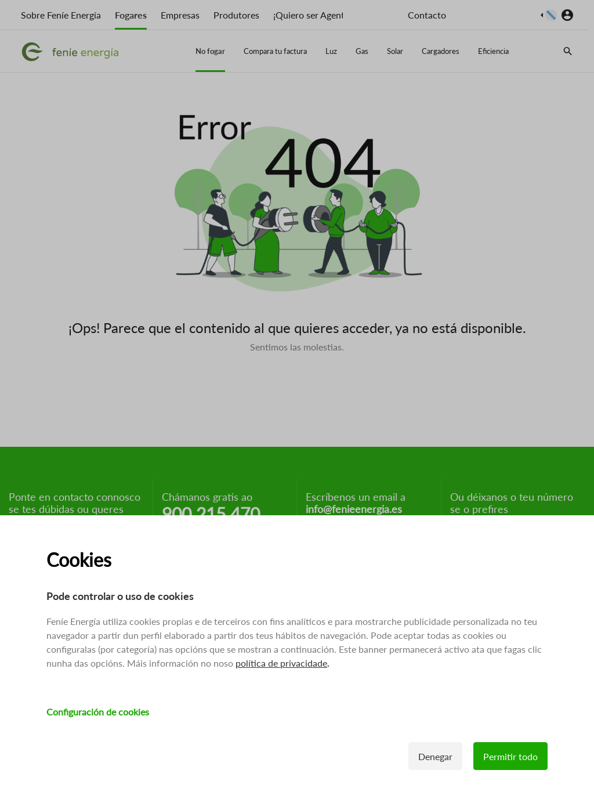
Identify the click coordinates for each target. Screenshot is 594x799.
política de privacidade (281, 663)
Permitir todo (510, 756)
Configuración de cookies (97, 712)
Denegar (435, 756)
